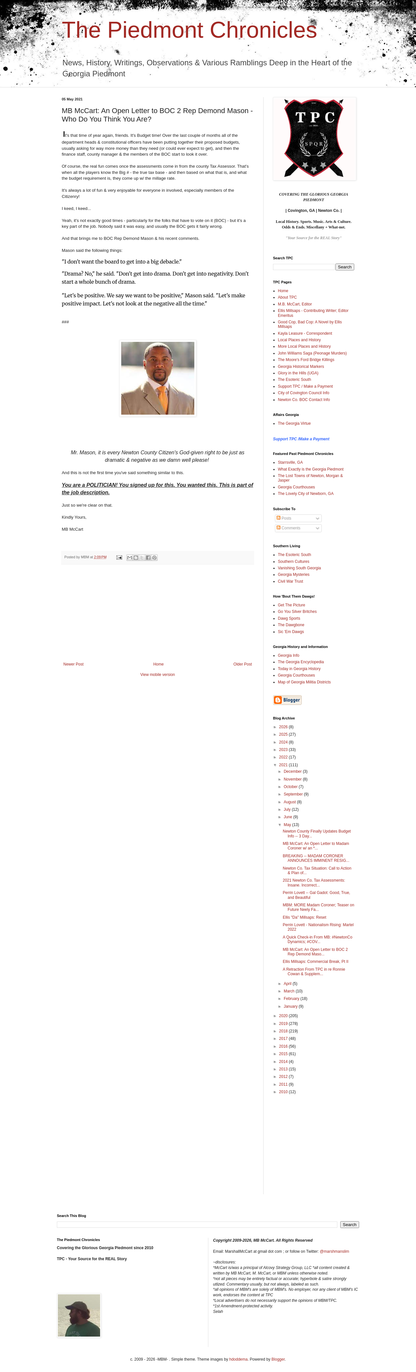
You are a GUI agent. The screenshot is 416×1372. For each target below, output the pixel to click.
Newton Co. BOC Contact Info (304, 399)
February (292, 998)
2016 (284, 1046)
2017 (284, 1038)
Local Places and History (299, 340)
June (288, 817)
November (293, 779)
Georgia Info (288, 655)
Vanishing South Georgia (299, 568)
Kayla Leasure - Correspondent (305, 333)
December (293, 771)
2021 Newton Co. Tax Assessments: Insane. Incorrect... (314, 882)
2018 (284, 1031)
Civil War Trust (290, 581)
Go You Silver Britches (297, 611)
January (291, 1006)
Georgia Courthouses (296, 487)
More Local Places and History (304, 346)
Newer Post (73, 664)
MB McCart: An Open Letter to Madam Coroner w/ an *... (316, 845)
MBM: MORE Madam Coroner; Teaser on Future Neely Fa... (318, 907)
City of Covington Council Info (303, 393)
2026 (284, 727)
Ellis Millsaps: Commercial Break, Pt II (315, 961)
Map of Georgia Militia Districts (304, 682)
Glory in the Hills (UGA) (298, 373)
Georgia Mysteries (293, 574)
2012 (284, 1076)
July (288, 809)
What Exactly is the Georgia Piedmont (311, 469)
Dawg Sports (289, 618)
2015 (284, 1054)
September (294, 794)
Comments (288, 528)
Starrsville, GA (290, 462)
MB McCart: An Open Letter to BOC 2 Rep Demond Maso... (315, 951)
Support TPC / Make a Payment (305, 386)
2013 (284, 1069)
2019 (284, 1023)
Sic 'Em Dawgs (291, 631)
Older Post (242, 664)
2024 (284, 742)
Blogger (278, 1359)
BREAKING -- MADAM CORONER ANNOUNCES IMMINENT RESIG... (316, 858)
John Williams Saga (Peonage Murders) (312, 353)
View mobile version (157, 674)
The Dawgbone (291, 625)
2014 (284, 1061)
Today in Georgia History (299, 669)
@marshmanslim (334, 1251)
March (290, 991)
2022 (284, 757)
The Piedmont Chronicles (189, 30)
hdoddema (238, 1359)
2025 (284, 734)
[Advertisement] (157, 613)
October (291, 786)
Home (158, 664)
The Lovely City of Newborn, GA (305, 493)
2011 (284, 1084)
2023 (284, 749)
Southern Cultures (293, 561)
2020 (284, 1016)
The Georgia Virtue (294, 423)
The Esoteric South (294, 379)
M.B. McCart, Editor (295, 304)
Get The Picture (291, 605)
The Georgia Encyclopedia (301, 662)
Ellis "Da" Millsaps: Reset (304, 917)
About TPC (287, 297)
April (288, 983)
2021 (284, 765)
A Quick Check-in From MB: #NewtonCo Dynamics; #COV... (317, 939)
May (288, 824)
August (290, 802)
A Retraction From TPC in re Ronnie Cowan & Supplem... (314, 971)
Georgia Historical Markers (301, 366)
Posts (284, 518)
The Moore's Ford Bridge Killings (306, 359)
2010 (284, 1092)
